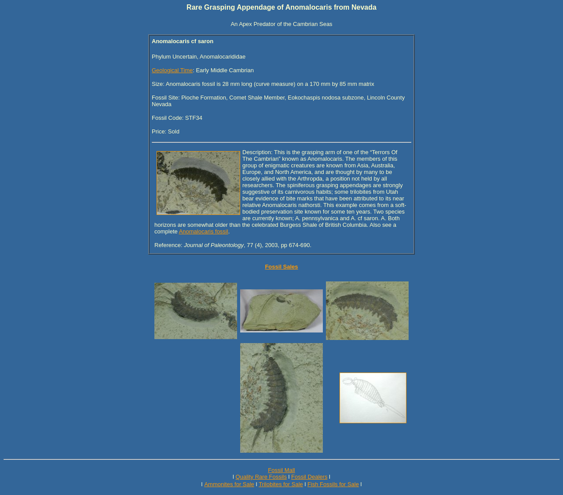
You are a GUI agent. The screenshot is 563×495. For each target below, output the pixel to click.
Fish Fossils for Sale (333, 484)
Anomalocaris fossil (203, 231)
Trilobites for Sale (281, 484)
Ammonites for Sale (229, 484)
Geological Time (172, 70)
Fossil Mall (281, 470)
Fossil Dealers (309, 476)
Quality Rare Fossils (261, 476)
